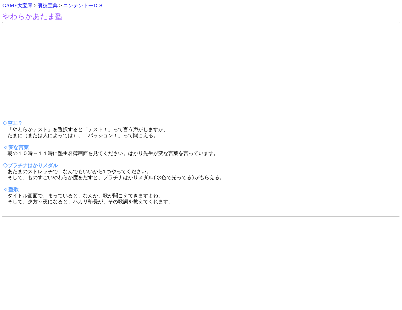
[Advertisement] (191, 72)
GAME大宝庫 (17, 5)
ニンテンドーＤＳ (83, 5)
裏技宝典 (48, 5)
